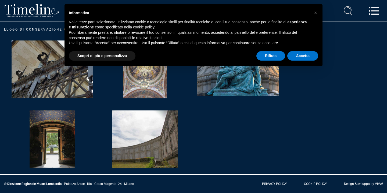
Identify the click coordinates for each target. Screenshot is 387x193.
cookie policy (315, 184)
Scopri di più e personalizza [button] (102, 56)
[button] (315, 13)
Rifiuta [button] (271, 56)
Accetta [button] (303, 56)
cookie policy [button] (143, 27)
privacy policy (274, 184)
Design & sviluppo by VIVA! (363, 184)
